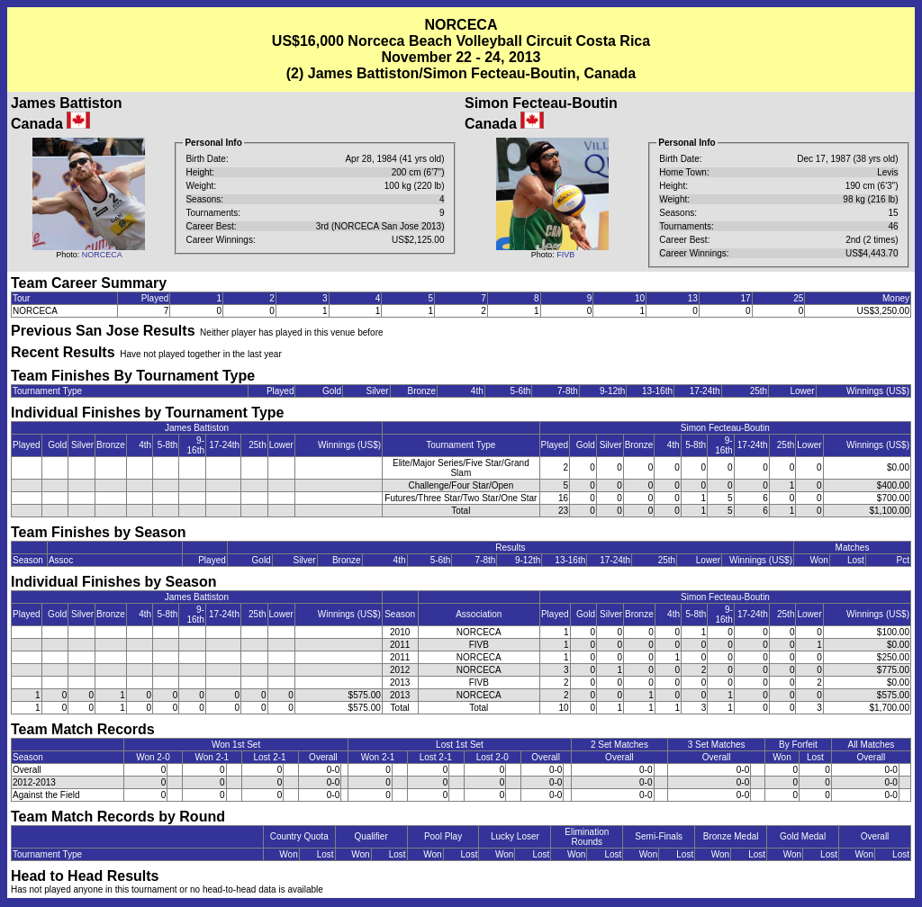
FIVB (565, 254)
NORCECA (102, 254)
